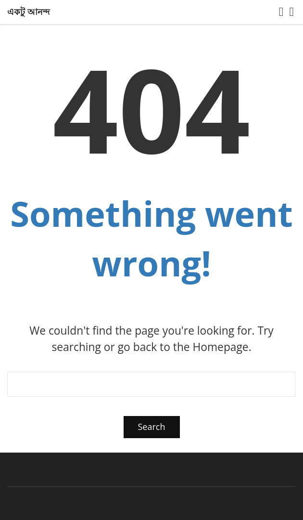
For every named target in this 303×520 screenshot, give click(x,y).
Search (151, 426)
